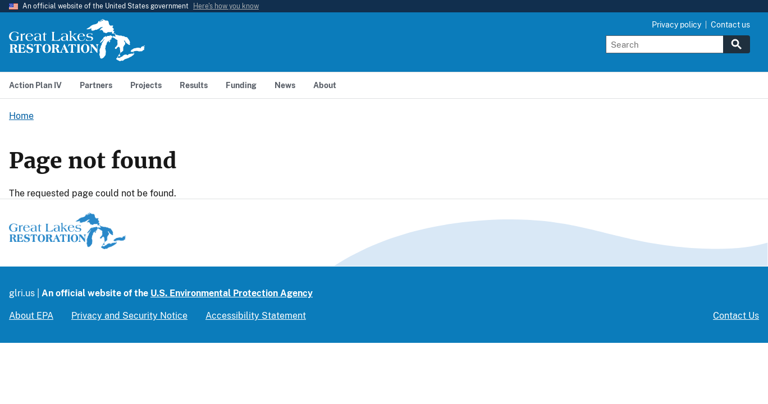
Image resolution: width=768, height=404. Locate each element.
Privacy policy (676, 25)
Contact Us (736, 315)
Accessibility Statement (255, 315)
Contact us (730, 25)
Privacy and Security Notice (129, 315)
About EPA (31, 315)
